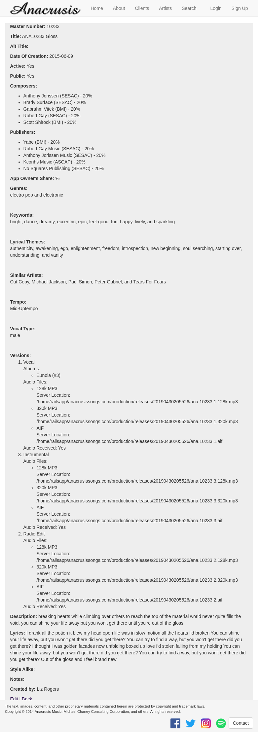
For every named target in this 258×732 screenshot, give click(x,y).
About (119, 8)
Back (27, 699)
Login (215, 8)
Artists (165, 8)
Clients (142, 8)
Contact (241, 723)
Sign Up (240, 8)
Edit (14, 699)
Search (189, 8)
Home (97, 8)
